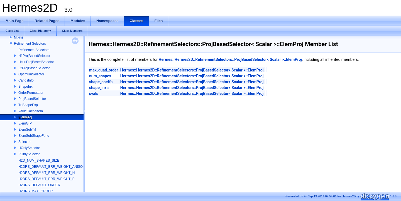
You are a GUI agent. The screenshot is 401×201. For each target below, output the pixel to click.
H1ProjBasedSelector (34, 56)
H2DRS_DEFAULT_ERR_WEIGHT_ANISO (50, 167)
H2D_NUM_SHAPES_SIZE (38, 160)
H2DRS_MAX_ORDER (35, 191)
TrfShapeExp (28, 105)
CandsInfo (26, 80)
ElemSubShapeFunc (33, 136)
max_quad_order (103, 70)
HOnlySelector (29, 148)
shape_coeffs (101, 82)
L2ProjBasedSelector (34, 68)
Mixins (18, 37)
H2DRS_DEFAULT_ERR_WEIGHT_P (46, 179)
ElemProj (25, 117)
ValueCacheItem (30, 111)
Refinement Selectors (30, 44)
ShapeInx (25, 86)
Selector (24, 142)
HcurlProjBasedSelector (36, 62)
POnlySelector (29, 154)
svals (93, 93)
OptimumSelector (31, 74)
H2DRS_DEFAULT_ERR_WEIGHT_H (46, 173)
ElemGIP (25, 123)
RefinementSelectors (33, 50)
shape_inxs (99, 87)
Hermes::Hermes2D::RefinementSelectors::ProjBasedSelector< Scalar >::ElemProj (230, 59)
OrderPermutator (30, 93)
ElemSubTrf (27, 129)
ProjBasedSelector (32, 99)
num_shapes (100, 76)
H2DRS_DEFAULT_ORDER (39, 185)
